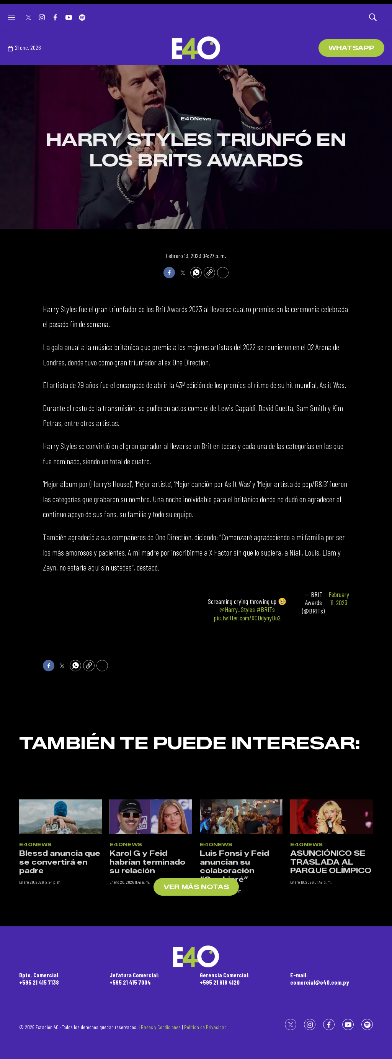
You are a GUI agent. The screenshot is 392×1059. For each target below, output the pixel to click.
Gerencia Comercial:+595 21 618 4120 (225, 978)
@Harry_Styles (237, 609)
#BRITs (265, 609)
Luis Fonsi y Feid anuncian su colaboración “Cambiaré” (234, 914)
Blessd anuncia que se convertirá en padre (59, 910)
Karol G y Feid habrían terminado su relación (147, 910)
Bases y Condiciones (161, 1027)
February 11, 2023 (338, 598)
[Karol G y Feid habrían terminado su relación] (150, 864)
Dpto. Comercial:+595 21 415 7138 (39, 978)
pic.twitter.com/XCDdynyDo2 (247, 617)
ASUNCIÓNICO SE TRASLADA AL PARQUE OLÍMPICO (330, 910)
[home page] (196, 47)
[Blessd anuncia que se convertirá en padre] (60, 864)
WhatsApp (351, 48)
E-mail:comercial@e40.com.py (319, 978)
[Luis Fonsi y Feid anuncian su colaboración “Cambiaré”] (241, 864)
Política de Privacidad (205, 1027)
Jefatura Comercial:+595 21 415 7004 (134, 978)
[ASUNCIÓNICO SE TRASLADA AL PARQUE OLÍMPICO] (331, 864)
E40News (196, 118)
